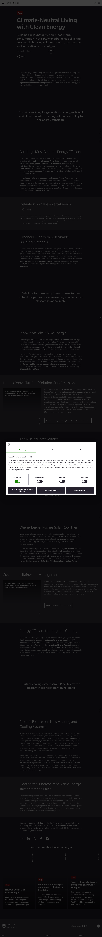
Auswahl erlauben (51, 490)
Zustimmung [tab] (21, 450)
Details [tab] (51, 450)
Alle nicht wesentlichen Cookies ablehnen (21, 490)
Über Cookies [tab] (81, 450)
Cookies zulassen (80, 490)
